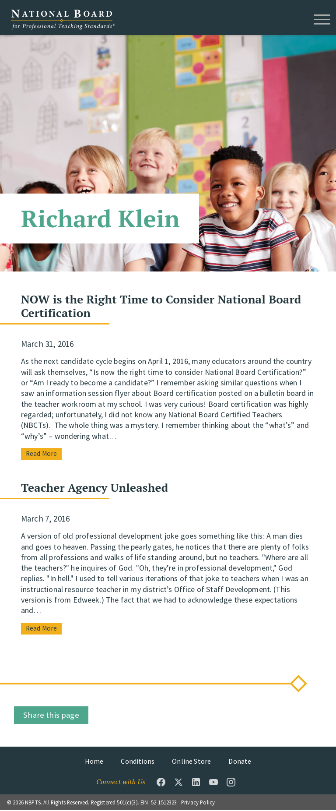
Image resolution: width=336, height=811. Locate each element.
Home (94, 762)
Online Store (191, 762)
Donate (239, 762)
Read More (42, 454)
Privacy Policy (198, 803)
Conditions (137, 762)
